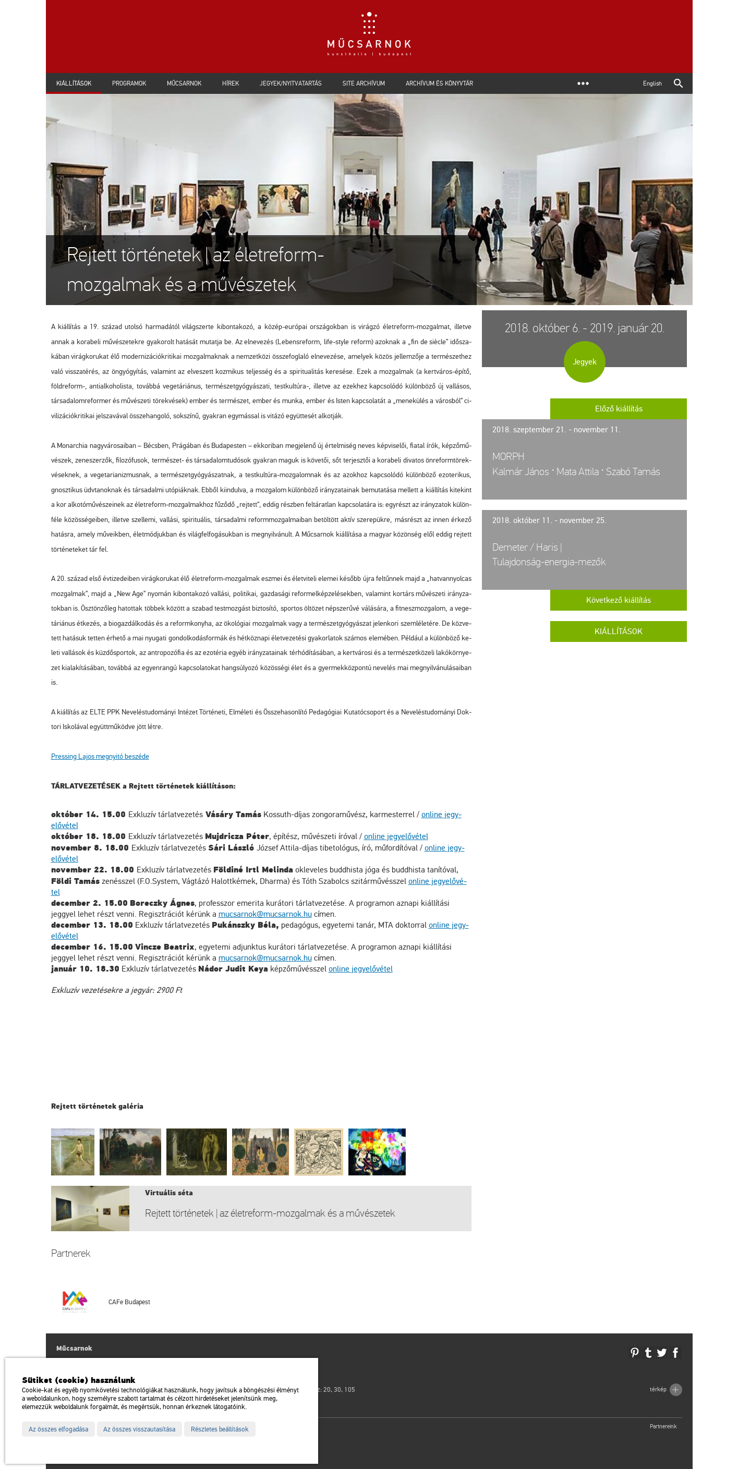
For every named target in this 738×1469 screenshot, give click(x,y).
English (652, 83)
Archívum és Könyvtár (439, 83)
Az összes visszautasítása (139, 1429)
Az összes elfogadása (58, 1429)
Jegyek (585, 362)
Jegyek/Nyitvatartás (291, 83)
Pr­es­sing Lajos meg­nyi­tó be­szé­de (100, 756)
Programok (129, 83)
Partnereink (663, 1426)
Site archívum (364, 83)
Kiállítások (73, 83)
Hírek (230, 83)
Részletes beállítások (220, 1429)
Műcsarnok (184, 83)
